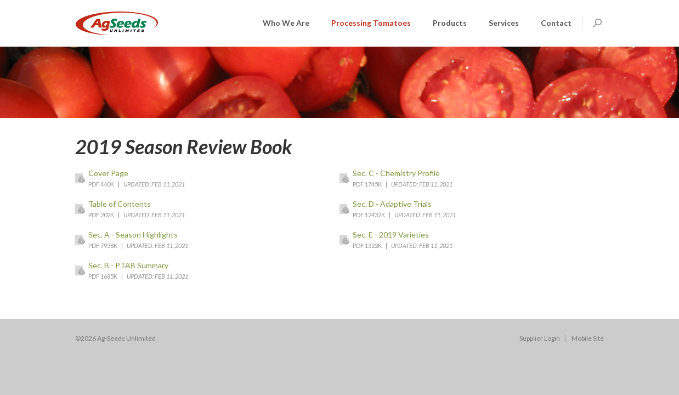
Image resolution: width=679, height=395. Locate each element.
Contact (556, 22)
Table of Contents (119, 203)
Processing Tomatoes (371, 22)
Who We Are (286, 22)
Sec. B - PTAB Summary (128, 265)
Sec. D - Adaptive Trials (392, 203)
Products (450, 22)
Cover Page (108, 173)
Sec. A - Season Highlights (133, 234)
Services (504, 22)
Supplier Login (539, 338)
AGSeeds (117, 23)
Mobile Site (588, 338)
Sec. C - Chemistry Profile (396, 173)
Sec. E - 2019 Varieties (391, 234)
